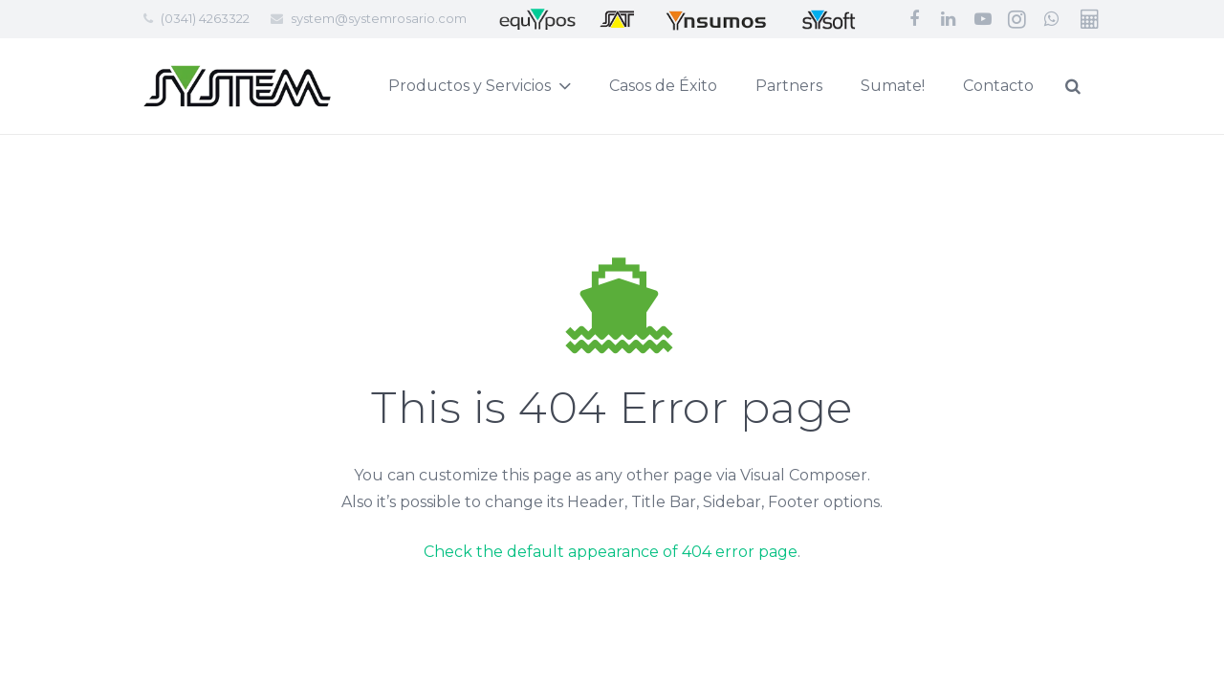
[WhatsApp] (1052, 19)
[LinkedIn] (948, 19)
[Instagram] (1017, 19)
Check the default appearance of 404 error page (611, 552)
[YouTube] (983, 19)
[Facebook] (914, 19)
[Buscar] (1119, 86)
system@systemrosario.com (379, 18)
